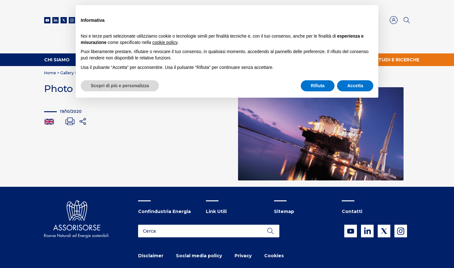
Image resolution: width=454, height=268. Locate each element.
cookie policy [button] (164, 42)
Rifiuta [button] (318, 85)
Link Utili (216, 211)
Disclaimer (150, 256)
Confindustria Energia (164, 211)
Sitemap (284, 211)
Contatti (352, 211)
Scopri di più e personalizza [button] (120, 85)
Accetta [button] (355, 85)
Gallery (67, 72)
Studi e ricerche (397, 60)
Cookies (274, 256)
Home (50, 72)
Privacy (243, 256)
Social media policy (199, 256)
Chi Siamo (57, 60)
